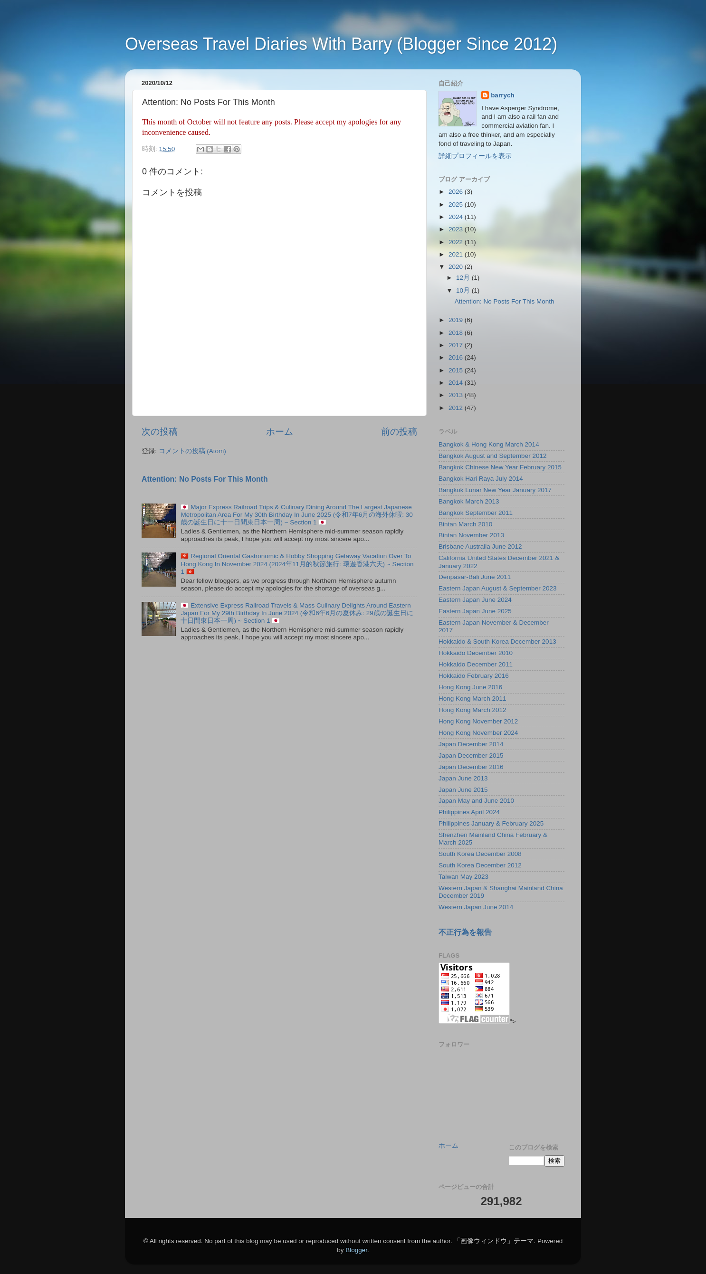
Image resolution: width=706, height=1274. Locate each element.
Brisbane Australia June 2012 (480, 546)
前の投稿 (399, 432)
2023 (456, 229)
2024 (456, 216)
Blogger (356, 1250)
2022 (456, 242)
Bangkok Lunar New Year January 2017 (495, 490)
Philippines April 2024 (469, 812)
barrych (503, 95)
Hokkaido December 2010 (476, 652)
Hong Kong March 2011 (472, 698)
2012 (456, 407)
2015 (456, 370)
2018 (456, 332)
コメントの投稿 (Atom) (192, 451)
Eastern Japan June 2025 (475, 611)
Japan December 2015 (471, 755)
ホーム (279, 432)
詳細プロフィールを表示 (475, 156)
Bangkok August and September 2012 (492, 455)
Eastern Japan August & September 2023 (497, 588)
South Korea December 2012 (480, 865)
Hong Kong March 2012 (472, 709)
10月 (464, 290)
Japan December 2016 (471, 766)
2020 (456, 266)
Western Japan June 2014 (476, 907)
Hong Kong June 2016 (470, 687)
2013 (456, 395)
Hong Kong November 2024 (478, 732)
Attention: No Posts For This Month (205, 479)
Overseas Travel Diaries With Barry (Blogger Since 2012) (341, 44)
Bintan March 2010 (465, 524)
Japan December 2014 (471, 744)
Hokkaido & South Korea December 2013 (497, 641)
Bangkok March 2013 (469, 501)
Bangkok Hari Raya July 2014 (481, 478)
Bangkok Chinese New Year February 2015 (500, 467)
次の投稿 (160, 432)
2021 (456, 254)
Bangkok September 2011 (476, 512)
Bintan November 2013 (471, 535)
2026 (456, 191)
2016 (456, 357)
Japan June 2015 (463, 789)
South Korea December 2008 (480, 853)
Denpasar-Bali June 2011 (475, 576)
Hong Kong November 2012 (478, 721)
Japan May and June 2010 (476, 800)
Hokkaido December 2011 (476, 664)
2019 (456, 319)
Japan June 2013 (463, 778)
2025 (456, 204)
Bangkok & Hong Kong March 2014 (489, 444)
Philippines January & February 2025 (491, 823)
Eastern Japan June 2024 (475, 599)
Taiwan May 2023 (463, 876)
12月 (464, 277)
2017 (456, 345)
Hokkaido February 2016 (474, 675)
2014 (456, 382)
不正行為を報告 (465, 932)
